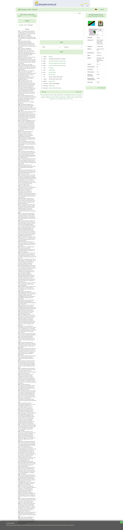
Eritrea (57, 97)
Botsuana (43, 97)
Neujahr (50, 56)
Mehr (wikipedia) (101, 87)
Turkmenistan (79, 94)
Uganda (68, 97)
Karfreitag (51, 67)
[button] (96, 10)
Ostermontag (52, 70)
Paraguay (60, 98)
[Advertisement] (61, 26)
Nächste (78, 91)
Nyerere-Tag (51, 81)
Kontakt (102, 9)
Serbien (50, 94)
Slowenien (46, 94)
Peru (56, 98)
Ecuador (65, 98)
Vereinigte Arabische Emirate (69, 94)
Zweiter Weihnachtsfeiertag (55, 88)
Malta (55, 94)
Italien (41, 94)
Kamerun (53, 97)
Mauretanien (62, 97)
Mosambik (48, 97)
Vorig (44, 91)
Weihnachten (52, 85)
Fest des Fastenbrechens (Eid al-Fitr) (57, 61)
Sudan (72, 97)
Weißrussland (60, 94)
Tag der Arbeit (52, 74)
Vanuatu (76, 97)
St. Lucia (70, 98)
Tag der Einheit (52, 72)
